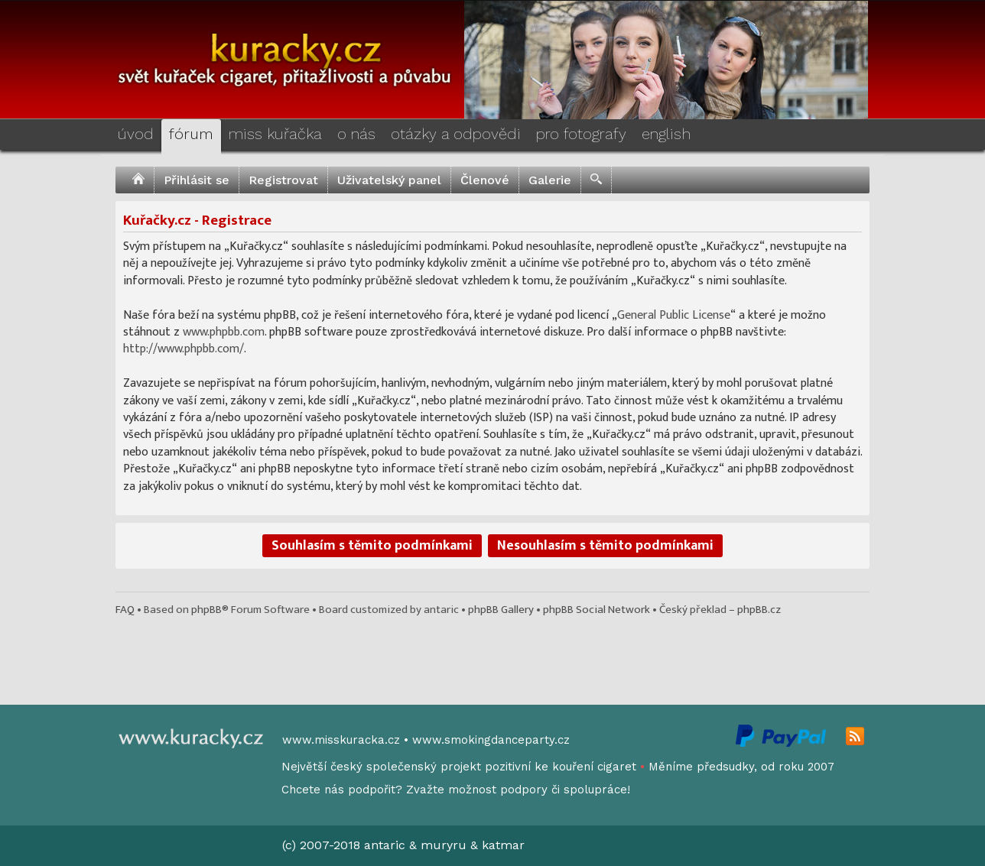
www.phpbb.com (224, 332)
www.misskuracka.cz (341, 740)
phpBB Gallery (501, 609)
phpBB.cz (759, 609)
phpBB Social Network (596, 609)
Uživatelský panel (389, 180)
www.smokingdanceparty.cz (491, 740)
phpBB (206, 609)
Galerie (549, 180)
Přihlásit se (196, 180)
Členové (484, 180)
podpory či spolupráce (563, 789)
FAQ (125, 609)
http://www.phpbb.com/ (183, 349)
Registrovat (283, 180)
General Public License (673, 315)
